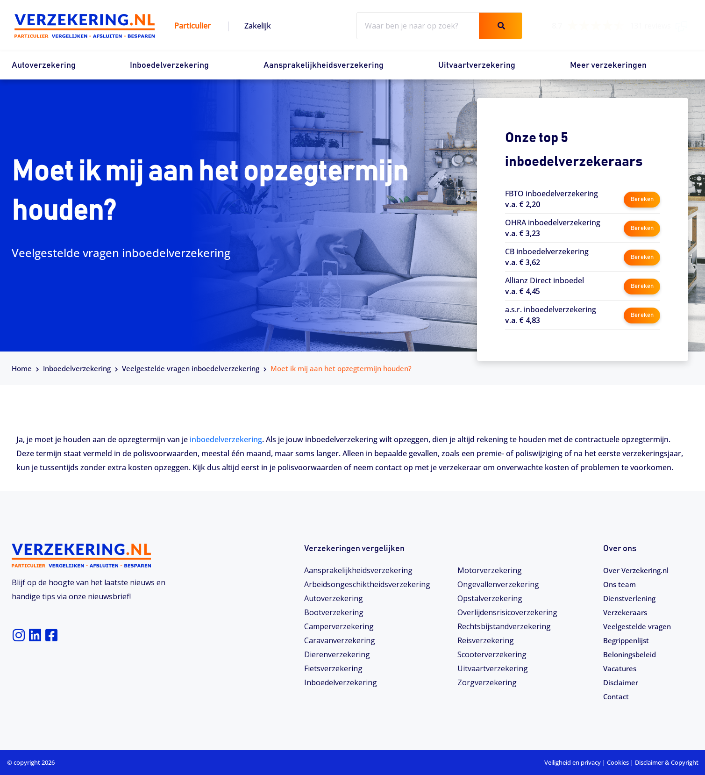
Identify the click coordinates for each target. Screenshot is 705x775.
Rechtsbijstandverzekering (504, 626)
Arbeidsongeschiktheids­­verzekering (367, 584)
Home (22, 368)
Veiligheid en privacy (572, 762)
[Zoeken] (500, 26)
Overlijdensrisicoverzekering (507, 612)
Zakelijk (257, 26)
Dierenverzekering (337, 654)
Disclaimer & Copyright (666, 762)
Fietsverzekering (333, 668)
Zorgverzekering (487, 682)
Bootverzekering (333, 612)
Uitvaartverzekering (476, 65)
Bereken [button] (641, 198)
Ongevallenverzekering (498, 584)
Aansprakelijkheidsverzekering (323, 65)
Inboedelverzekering (169, 65)
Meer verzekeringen (608, 65)
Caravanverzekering (339, 640)
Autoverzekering (44, 65)
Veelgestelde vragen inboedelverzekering (190, 368)
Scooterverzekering (492, 654)
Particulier (192, 26)
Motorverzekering (489, 570)
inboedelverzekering (226, 439)
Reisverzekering (485, 640)
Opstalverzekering (489, 598)
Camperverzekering (339, 626)
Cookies (618, 762)
